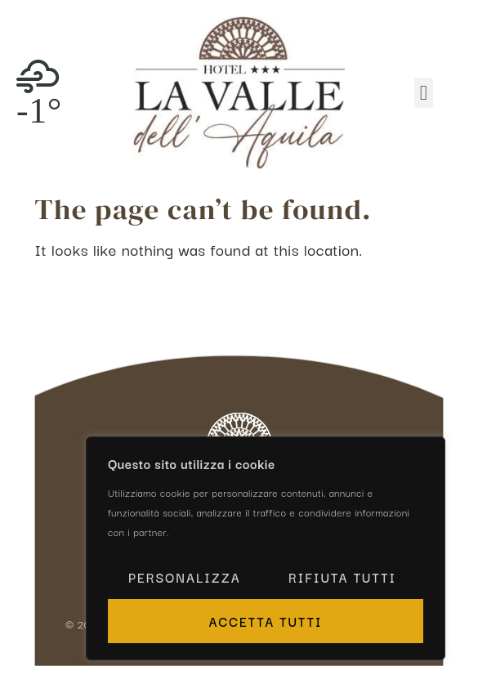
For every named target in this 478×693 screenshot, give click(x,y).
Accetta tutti (265, 621)
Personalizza (184, 577)
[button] (423, 93)
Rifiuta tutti (342, 577)
